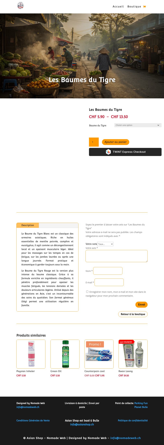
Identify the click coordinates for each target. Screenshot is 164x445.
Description (27, 225)
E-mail (90, 282)
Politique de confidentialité (133, 420)
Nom (89, 271)
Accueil (118, 6)
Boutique (134, 6)
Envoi (141, 304)
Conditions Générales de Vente (33, 420)
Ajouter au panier (116, 142)
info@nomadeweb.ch (27, 407)
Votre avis (92, 248)
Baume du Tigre (97, 125)
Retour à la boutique (133, 314)
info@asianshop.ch (82, 424)
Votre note (91, 244)
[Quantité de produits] (94, 142)
